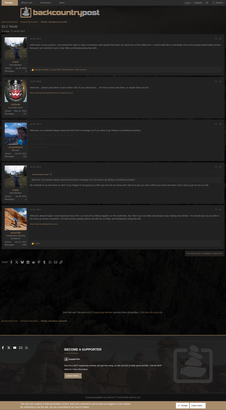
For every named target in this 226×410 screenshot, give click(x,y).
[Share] (197, 39)
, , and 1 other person (79, 69)
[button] (34, 3)
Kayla (25, 31)
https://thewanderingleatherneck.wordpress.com (70, 93)
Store (80, 2)
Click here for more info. (151, 312)
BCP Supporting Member (100, 312)
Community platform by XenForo (113, 397)
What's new (45, 2)
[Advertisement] (113, 287)
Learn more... (83, 376)
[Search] (199, 3)
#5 (201, 209)
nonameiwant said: (59, 174)
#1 (201, 39)
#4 (201, 167)
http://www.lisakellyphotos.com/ (63, 224)
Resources (64, 2)
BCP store (102, 370)
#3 (201, 124)
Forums (28, 2)
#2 (201, 81)
